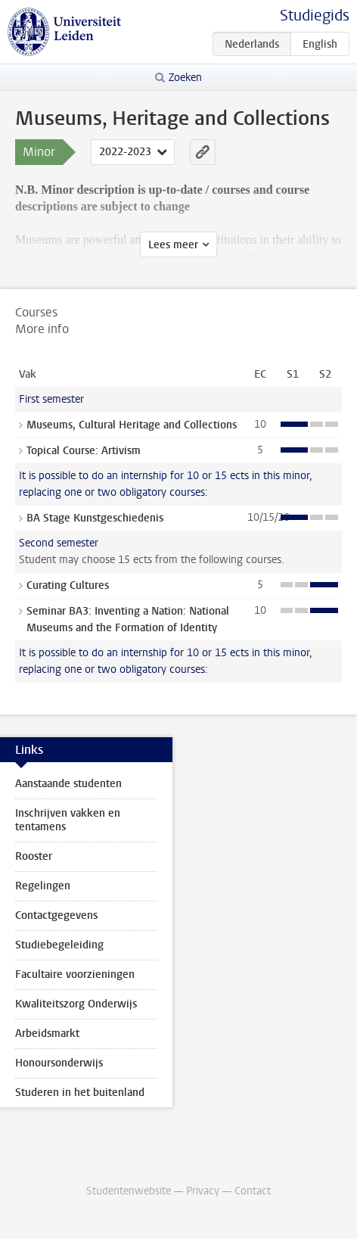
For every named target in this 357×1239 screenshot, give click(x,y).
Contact (252, 1191)
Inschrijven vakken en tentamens (67, 820)
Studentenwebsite (128, 1191)
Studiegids (314, 15)
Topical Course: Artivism (83, 451)
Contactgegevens (56, 915)
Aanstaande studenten (68, 784)
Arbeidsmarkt (47, 1033)
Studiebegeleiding (59, 945)
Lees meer (173, 245)
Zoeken (185, 77)
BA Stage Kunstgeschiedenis (94, 518)
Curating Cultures (67, 585)
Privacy (202, 1191)
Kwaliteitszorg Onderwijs (76, 1004)
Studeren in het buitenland (79, 1092)
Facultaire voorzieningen (75, 974)
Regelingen (42, 886)
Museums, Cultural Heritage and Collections (131, 425)
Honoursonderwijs (59, 1063)
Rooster (33, 856)
